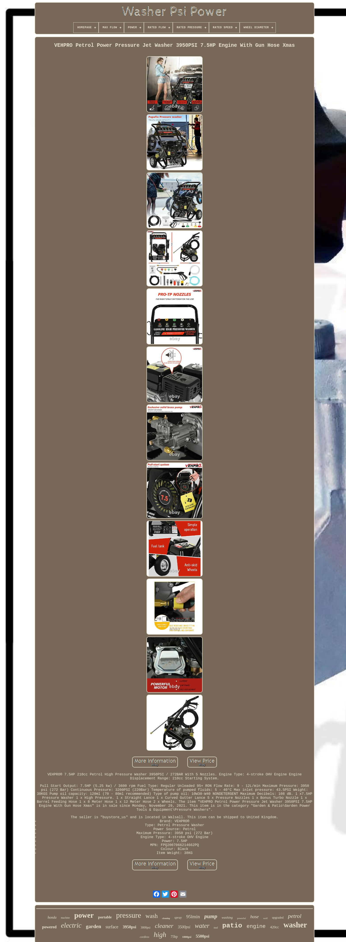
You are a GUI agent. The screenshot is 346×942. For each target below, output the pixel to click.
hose (254, 916)
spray (178, 917)
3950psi (129, 927)
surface (111, 926)
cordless (144, 936)
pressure (128, 915)
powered (49, 927)
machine (65, 917)
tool (216, 927)
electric (71, 925)
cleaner (164, 925)
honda (52, 917)
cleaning (166, 918)
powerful (241, 918)
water (202, 925)
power (84, 915)
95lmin (193, 916)
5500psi (202, 936)
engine (255, 926)
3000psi (145, 927)
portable (105, 917)
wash (151, 916)
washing (227, 917)
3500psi (184, 927)
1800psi (186, 936)
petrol (294, 916)
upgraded (278, 917)
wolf (265, 918)
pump (210, 916)
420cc (274, 927)
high (160, 934)
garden (93, 926)
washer (295, 925)
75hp (174, 936)
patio (232, 925)
